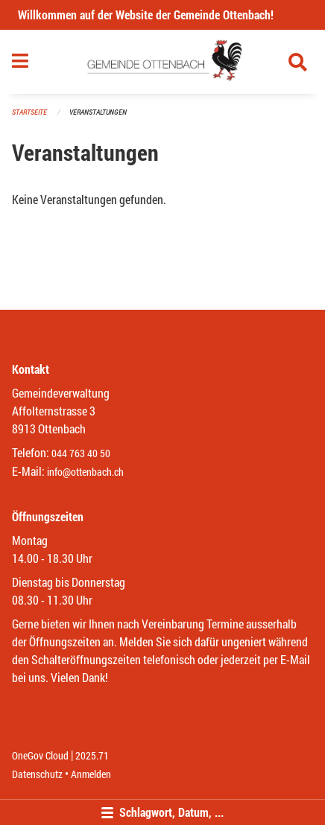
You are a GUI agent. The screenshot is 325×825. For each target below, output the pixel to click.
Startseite (29, 112)
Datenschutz (37, 774)
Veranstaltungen (98, 112)
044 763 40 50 (80, 453)
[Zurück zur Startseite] (162, 62)
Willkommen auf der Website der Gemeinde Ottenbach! (146, 14)
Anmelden (91, 774)
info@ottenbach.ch (85, 472)
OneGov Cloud (40, 755)
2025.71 (92, 755)
